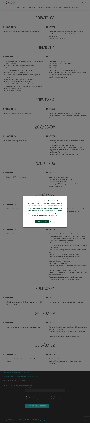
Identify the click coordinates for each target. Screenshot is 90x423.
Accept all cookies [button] (42, 222)
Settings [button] (52, 222)
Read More (54, 215)
